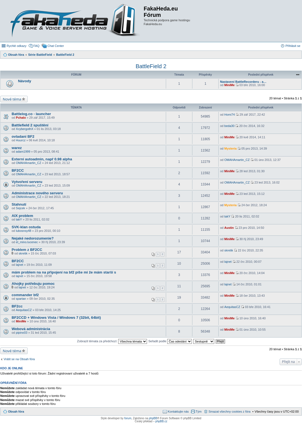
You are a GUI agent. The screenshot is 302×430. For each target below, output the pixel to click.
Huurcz (20, 140)
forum (127, 418)
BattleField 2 (151, 66)
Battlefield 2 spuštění (30, 125)
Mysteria (230, 148)
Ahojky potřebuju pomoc (33, 284)
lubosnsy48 (23, 230)
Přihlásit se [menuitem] (292, 45)
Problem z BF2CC (27, 250)
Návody (24, 81)
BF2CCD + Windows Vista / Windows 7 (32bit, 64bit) (56, 317)
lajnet (19, 264)
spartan (21, 298)
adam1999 (23, 151)
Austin (229, 227)
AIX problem (22, 216)
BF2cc (17, 306)
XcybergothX (24, 129)
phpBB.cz (161, 421)
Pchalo (21, 117)
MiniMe (229, 85)
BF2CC (18, 170)
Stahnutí (19, 204)
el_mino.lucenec (27, 242)
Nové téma (12, 99)
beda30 (229, 126)
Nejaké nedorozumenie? (33, 238)
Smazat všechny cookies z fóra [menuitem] (229, 411)
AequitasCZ (24, 310)
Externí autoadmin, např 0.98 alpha (42, 159)
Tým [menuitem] (199, 411)
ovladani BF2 (23, 136)
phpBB (153, 418)
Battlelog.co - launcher (31, 114)
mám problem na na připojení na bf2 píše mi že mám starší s (64, 272)
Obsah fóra (16, 411)
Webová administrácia (31, 329)
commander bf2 (25, 295)
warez (17, 148)
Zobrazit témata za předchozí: (112, 341)
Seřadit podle (170, 341)
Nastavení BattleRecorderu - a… (243, 81)
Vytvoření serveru (27, 182)
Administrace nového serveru (37, 193)
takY (19, 219)
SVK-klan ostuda (26, 227)
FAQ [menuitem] (36, 45)
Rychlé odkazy (17, 45)
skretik (23, 253)
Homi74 (229, 114)
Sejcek (20, 208)
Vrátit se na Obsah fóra (19, 359)
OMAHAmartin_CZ (28, 162)
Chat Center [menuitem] (56, 45)
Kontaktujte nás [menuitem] (178, 411)
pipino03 (21, 332)
